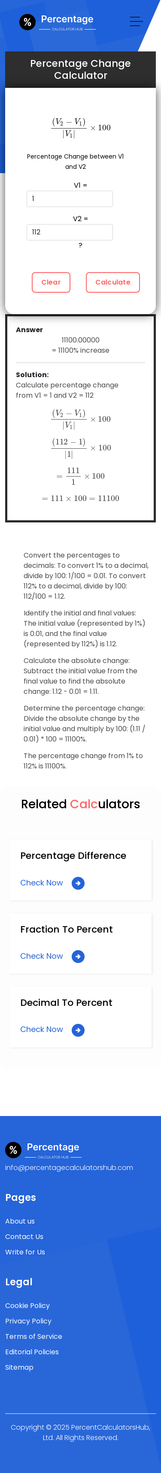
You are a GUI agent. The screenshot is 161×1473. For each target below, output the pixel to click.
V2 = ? (70, 232)
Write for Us (25, 1252)
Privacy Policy (28, 1321)
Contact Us (24, 1237)
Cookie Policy (27, 1306)
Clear (51, 282)
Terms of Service (33, 1336)
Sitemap (19, 1367)
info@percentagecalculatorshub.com (69, 1168)
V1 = (70, 193)
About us (20, 1221)
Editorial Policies (32, 1352)
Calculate (113, 282)
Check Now (52, 883)
